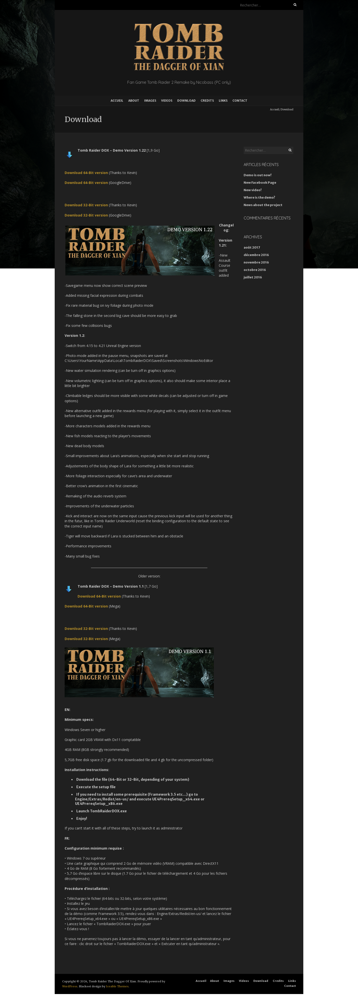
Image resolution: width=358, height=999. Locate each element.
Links (223, 100)
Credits (207, 100)
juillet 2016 (253, 277)
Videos (166, 100)
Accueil (117, 100)
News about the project (263, 205)
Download (186, 100)
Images (150, 100)
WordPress (69, 986)
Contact (239, 100)
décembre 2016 (256, 255)
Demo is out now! (257, 175)
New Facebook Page (260, 182)
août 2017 (252, 247)
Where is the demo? (259, 197)
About (133, 100)
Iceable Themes (117, 986)
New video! (253, 190)
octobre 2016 (255, 270)
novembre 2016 (256, 262)
